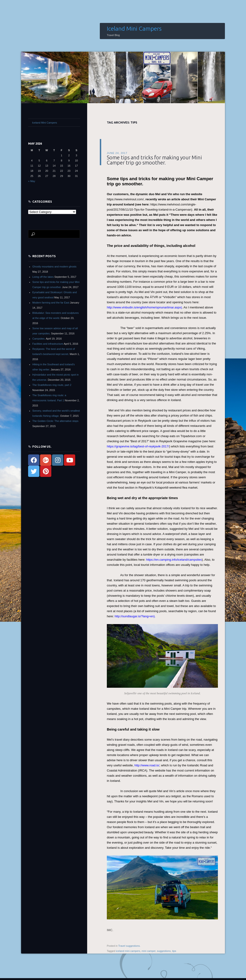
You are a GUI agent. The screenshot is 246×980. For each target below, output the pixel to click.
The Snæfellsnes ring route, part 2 (51, 385)
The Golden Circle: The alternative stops (55, 421)
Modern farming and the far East (50, 302)
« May (31, 181)
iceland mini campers (128, 951)
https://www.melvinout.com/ (125, 199)
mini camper (149, 951)
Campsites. (38, 338)
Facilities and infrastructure (47, 343)
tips (174, 951)
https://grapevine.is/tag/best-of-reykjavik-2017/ (138, 446)
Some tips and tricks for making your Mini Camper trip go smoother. (154, 159)
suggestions (164, 951)
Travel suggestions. (129, 945)
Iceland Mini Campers (134, 28)
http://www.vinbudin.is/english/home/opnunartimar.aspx (144, 307)
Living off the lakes (43, 276)
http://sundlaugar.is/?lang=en (134, 616)
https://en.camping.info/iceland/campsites (174, 559)
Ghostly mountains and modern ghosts (54, 266)
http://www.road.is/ (146, 765)
